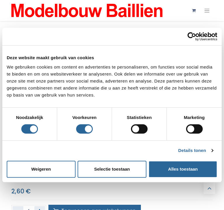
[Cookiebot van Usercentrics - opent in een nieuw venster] (191, 36)
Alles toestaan (183, 169)
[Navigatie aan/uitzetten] (207, 10)
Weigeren (41, 169)
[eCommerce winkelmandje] (193, 10)
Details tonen (192, 150)
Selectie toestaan (112, 169)
